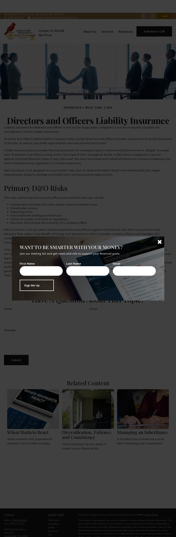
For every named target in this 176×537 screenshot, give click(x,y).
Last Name (73, 263)
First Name (27, 263)
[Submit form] (37, 285)
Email (116, 263)
